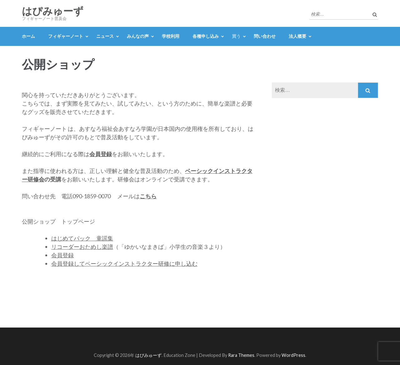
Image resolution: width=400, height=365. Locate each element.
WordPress (293, 355)
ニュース (105, 36)
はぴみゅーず (52, 11)
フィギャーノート (65, 36)
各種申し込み (205, 36)
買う (236, 36)
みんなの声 (138, 36)
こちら (148, 196)
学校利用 (170, 36)
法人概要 (297, 36)
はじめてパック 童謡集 (82, 238)
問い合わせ (265, 36)
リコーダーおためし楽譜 (82, 246)
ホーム (28, 36)
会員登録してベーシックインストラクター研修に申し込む (124, 263)
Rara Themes (241, 355)
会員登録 (62, 255)
